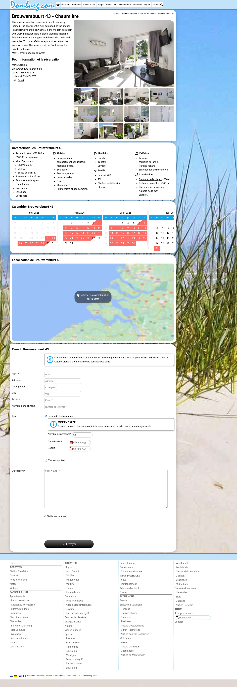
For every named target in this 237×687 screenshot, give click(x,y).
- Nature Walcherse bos (187, 579)
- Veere (123, 650)
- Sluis (178, 604)
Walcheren (125, 645)
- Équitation (71, 658)
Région (147, 4)
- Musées (69, 583)
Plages (101, 4)
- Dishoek (179, 583)
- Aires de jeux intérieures (78, 612)
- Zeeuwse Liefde (19, 645)
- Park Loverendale (20, 608)
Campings (15, 620)
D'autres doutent (56, 460)
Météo (156, 4)
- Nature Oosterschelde (132, 633)
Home (13, 570)
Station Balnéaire (19, 579)
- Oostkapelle (127, 658)
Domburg (65, 4)
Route (123, 587)
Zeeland (124, 608)
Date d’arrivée (56, 441)
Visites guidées (73, 637)
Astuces (14, 583)
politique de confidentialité (55, 683)
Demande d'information (60, 416)
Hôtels (13, 650)
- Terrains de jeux (74, 608)
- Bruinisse (125, 624)
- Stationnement (128, 591)
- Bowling (70, 616)
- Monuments (72, 587)
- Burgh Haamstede (130, 637)
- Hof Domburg (18, 637)
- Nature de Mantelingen (132, 662)
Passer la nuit (89, 4)
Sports (68, 641)
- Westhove (16, 641)
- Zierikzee (125, 629)
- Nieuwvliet (181, 600)
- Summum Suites (19, 616)
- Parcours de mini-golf (77, 620)
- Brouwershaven (128, 620)
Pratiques (137, 4)
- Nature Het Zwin (184, 612)
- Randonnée (71, 654)
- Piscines (70, 646)
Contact (179, 629)
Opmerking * (18, 470)
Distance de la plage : (150, 179)
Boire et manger (128, 570)
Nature (68, 633)
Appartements (17, 604)
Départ (52, 448)
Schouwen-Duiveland (131, 612)
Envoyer (69, 551)
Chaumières (16, 629)
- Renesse (125, 616)
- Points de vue (72, 599)
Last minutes (17, 654)
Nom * (15, 373)
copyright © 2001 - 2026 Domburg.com (81, 683)
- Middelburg (181, 591)
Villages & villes (73, 629)
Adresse (16, 380)
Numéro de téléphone (23, 406)
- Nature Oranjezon (130, 654)
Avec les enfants (18, 587)
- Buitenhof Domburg (21, 633)
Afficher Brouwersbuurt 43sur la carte (93, 297)
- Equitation (71, 675)
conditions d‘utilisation (35, 683)
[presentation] (69, 536)
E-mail (21, 80)
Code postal (18, 386)
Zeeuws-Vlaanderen (185, 595)
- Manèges (70, 662)
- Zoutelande (181, 575)
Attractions (70, 604)
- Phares (69, 595)
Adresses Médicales (130, 595)
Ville (14, 393)
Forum (123, 599)
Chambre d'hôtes (19, 624)
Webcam (76, 4)
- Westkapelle (182, 570)
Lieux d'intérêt (72, 579)
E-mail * (16, 399)
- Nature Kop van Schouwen (134, 641)
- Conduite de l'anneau (131, 579)
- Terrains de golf (74, 667)
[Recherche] (161, 4)
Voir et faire (111, 4)
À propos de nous (184, 620)
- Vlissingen (181, 587)
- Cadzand (180, 608)
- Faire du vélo (72, 650)
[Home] (58, 4)
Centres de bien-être (75, 625)
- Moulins (70, 591)
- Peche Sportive (73, 671)
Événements (125, 4)
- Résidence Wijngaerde (22, 612)
